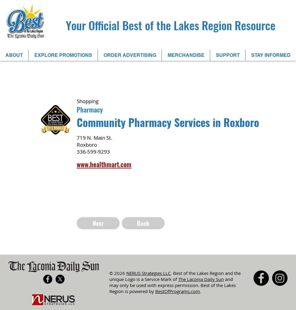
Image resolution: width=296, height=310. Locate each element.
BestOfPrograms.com (177, 291)
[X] (60, 279)
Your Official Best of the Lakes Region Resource (170, 25)
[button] (63, 55)
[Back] (143, 223)
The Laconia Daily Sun (201, 279)
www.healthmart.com (104, 164)
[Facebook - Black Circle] (47, 279)
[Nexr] (98, 223)
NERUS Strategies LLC (148, 273)
